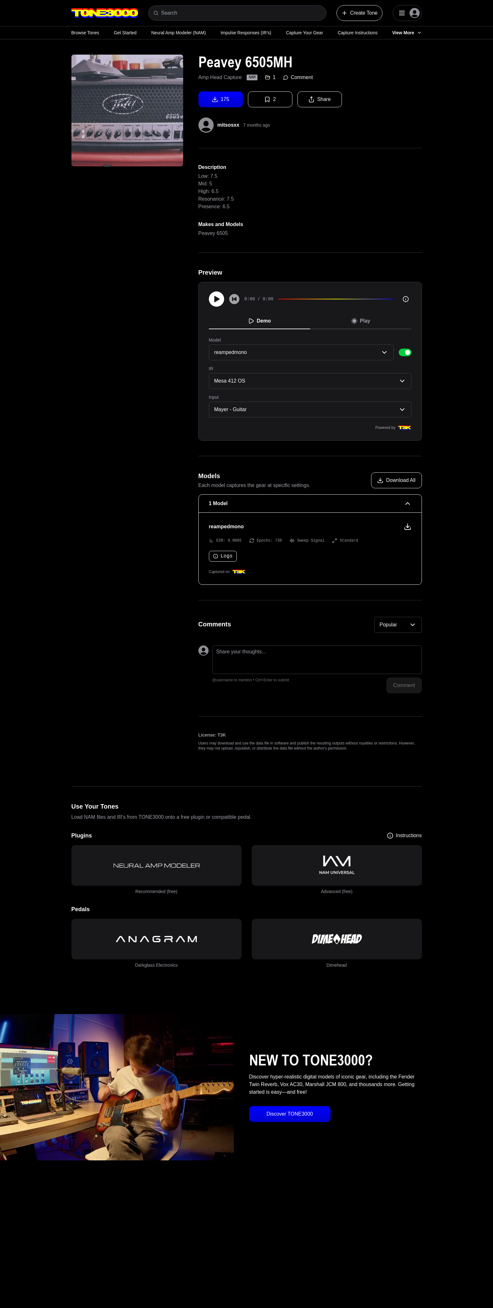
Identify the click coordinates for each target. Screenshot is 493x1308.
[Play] (216, 299)
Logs (223, 556)
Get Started (125, 32)
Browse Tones (85, 32)
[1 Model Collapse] (310, 503)
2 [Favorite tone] (270, 99)
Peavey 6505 (213, 233)
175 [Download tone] (220, 99)
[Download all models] (396, 480)
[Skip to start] (234, 299)
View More (407, 32)
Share (319, 99)
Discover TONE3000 (289, 1114)
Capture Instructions (357, 32)
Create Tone (359, 13)
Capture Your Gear (304, 32)
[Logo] (104, 13)
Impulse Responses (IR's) (246, 32)
